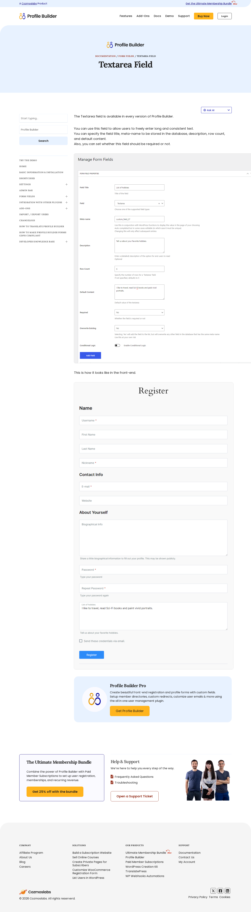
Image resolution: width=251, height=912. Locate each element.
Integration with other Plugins (40, 202)
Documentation (105, 56)
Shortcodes (27, 178)
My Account (187, 862)
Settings (25, 184)
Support (184, 16)
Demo (169, 16)
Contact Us (186, 857)
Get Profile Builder (130, 711)
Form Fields (126, 56)
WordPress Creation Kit (142, 867)
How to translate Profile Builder (41, 226)
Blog (22, 862)
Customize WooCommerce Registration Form (91, 871)
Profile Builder (135, 857)
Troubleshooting (124, 783)
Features (126, 16)
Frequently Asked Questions (132, 777)
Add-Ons (143, 16)
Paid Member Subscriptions (145, 862)
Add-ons (24, 208)
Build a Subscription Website (92, 853)
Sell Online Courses (85, 857)
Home (22, 166)
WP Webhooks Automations (145, 876)
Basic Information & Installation (41, 172)
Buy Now (204, 16)
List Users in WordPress (88, 878)
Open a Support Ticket (134, 796)
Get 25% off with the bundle (55, 791)
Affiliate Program (31, 853)
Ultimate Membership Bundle (146, 853)
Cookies (224, 897)
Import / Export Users (34, 214)
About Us (25, 857)
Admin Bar (26, 190)
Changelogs (27, 220)
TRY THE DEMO (28, 160)
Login (224, 16)
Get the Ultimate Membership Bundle (209, 3)
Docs (157, 16)
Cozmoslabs (29, 3)
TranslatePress (136, 871)
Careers (25, 867)
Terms (213, 897)
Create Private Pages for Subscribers (89, 863)
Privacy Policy (197, 897)
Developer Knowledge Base (37, 241)
